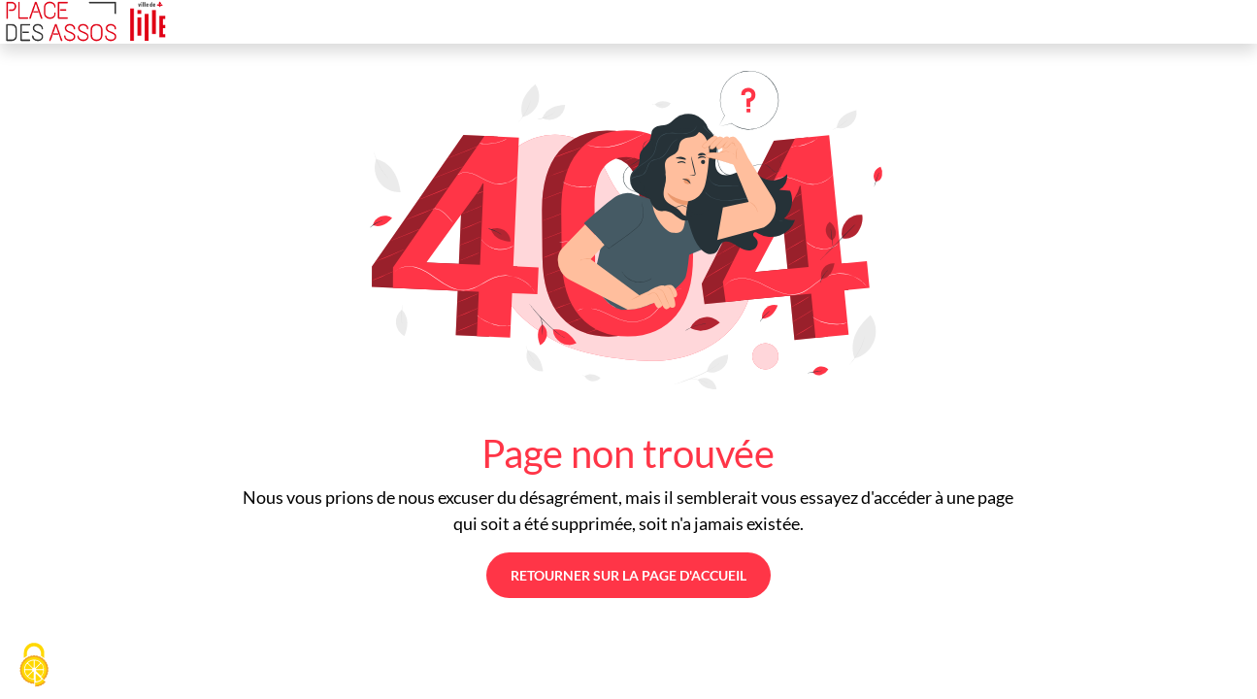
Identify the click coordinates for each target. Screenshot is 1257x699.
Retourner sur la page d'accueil (628, 575)
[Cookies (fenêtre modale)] (34, 666)
